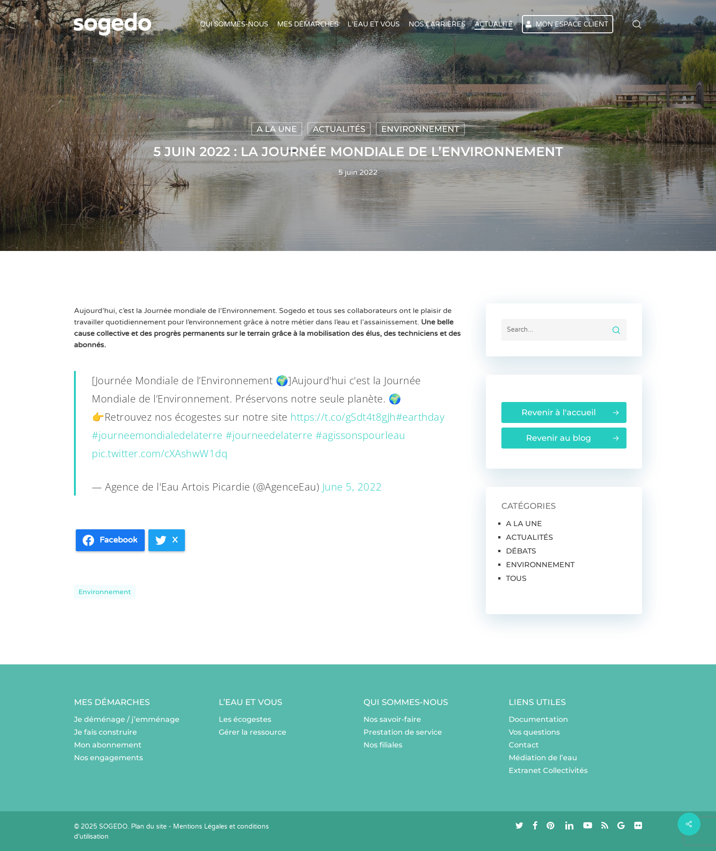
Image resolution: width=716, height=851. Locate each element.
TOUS (516, 578)
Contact (524, 745)
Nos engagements (108, 757)
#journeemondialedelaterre (157, 435)
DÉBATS (521, 551)
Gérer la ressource (252, 732)
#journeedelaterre (269, 435)
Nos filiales (382, 745)
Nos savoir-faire (392, 719)
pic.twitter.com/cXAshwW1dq (159, 453)
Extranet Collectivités (548, 770)
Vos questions (534, 732)
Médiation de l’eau (543, 757)
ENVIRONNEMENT (420, 129)
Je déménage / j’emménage (126, 719)
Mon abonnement (108, 745)
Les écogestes (245, 719)
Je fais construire (105, 732)
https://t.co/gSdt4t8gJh (343, 416)
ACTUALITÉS (339, 129)
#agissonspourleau (360, 435)
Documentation (538, 719)
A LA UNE (277, 129)
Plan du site (149, 826)
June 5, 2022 (352, 486)
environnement (105, 592)
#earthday (420, 416)
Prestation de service (402, 732)
